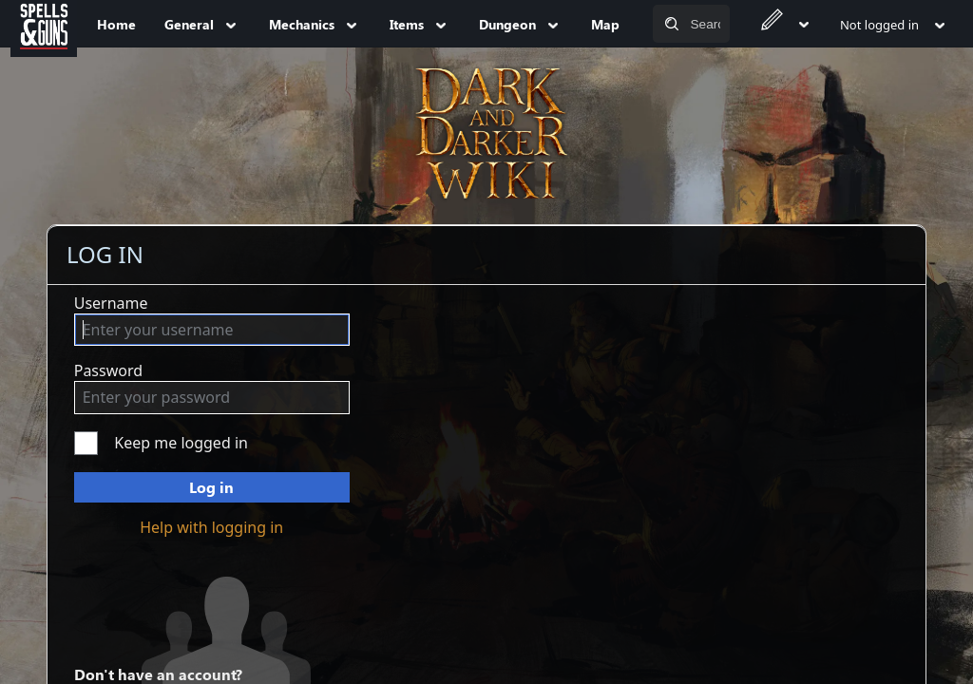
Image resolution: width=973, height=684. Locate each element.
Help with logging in (211, 527)
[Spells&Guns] (43, 24)
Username (111, 303)
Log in (211, 487)
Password (108, 370)
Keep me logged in (181, 442)
